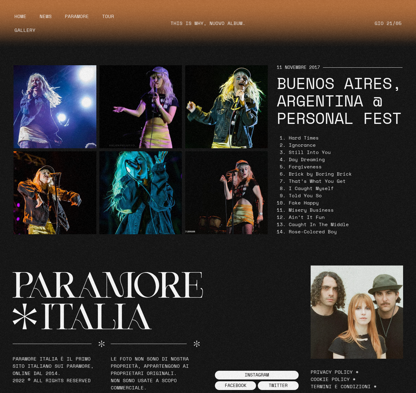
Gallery (24, 30)
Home (20, 16)
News (46, 16)
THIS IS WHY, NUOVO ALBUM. (208, 23)
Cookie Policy (330, 379)
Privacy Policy (332, 372)
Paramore (77, 16)
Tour (108, 16)
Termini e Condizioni (341, 386)
